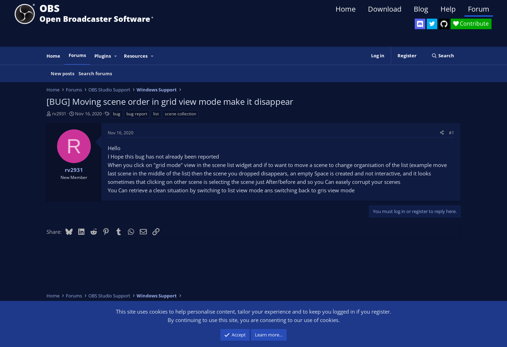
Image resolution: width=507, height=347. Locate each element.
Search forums (95, 73)
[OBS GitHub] (444, 24)
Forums (77, 55)
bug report (136, 114)
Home (346, 9)
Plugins (102, 56)
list (156, 114)
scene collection (180, 114)
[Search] (443, 55)
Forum (478, 9)
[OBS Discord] (420, 24)
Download (384, 9)
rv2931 (59, 113)
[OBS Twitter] (432, 24)
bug (116, 114)
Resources (136, 56)
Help (448, 9)
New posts (62, 73)
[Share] (441, 132)
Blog (421, 9)
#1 (451, 133)
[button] (116, 56)
